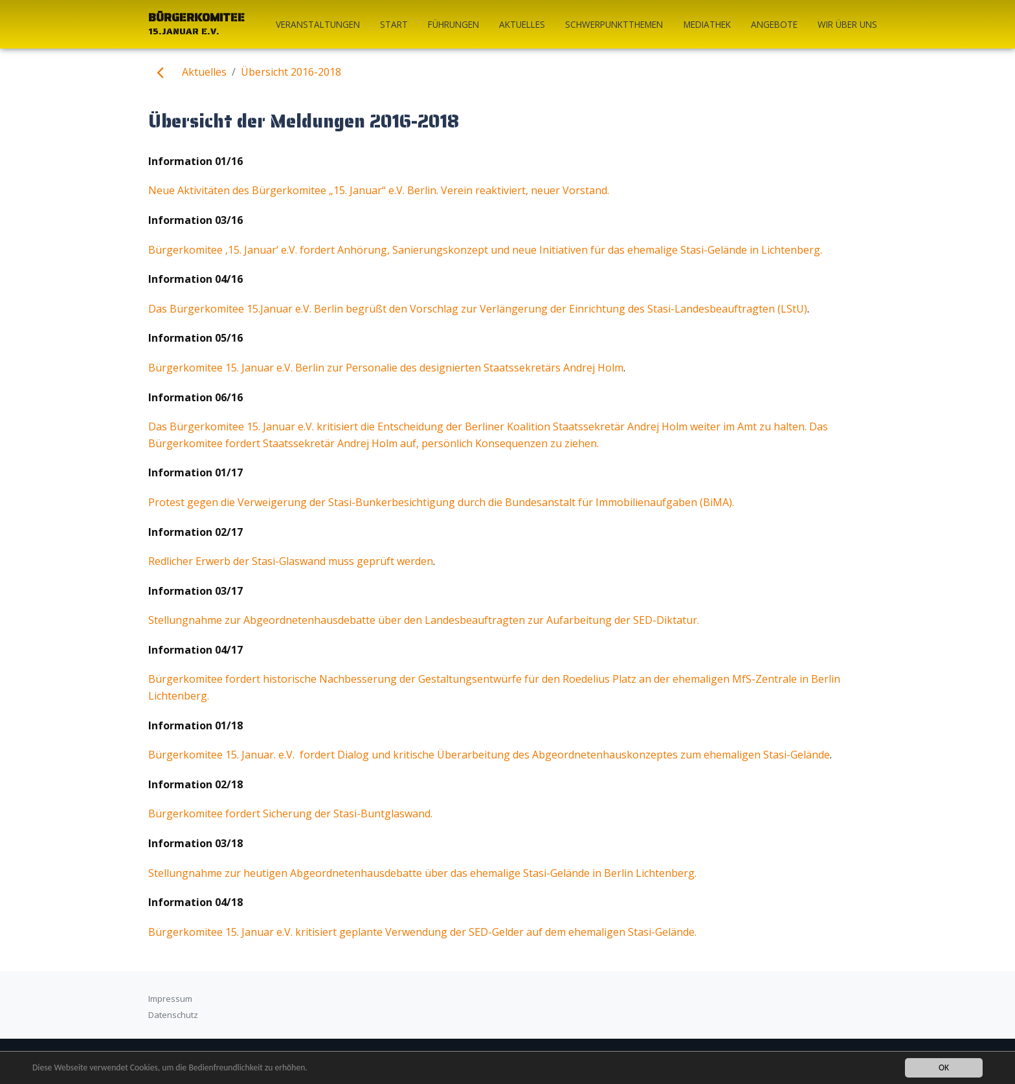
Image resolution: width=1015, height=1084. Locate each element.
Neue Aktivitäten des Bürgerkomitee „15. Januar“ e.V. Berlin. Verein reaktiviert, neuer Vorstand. (378, 190)
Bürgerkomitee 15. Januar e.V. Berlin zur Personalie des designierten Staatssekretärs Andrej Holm (385, 367)
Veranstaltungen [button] (318, 24)
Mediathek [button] (707, 24)
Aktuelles (204, 72)
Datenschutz (173, 1015)
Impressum (170, 998)
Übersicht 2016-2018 (291, 72)
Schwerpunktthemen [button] (614, 24)
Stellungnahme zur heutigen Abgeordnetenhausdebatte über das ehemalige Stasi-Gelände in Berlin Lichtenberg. (422, 873)
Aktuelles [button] (522, 24)
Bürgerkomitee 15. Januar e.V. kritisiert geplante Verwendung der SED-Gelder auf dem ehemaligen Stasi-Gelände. (422, 932)
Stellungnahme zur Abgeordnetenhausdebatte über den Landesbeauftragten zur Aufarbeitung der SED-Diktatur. (423, 620)
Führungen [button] (453, 24)
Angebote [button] (774, 24)
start (394, 24)
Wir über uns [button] (847, 24)
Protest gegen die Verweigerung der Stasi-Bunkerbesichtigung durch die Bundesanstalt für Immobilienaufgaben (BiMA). (441, 502)
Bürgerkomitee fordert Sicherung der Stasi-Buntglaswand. (290, 813)
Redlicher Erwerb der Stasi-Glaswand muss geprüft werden (290, 561)
